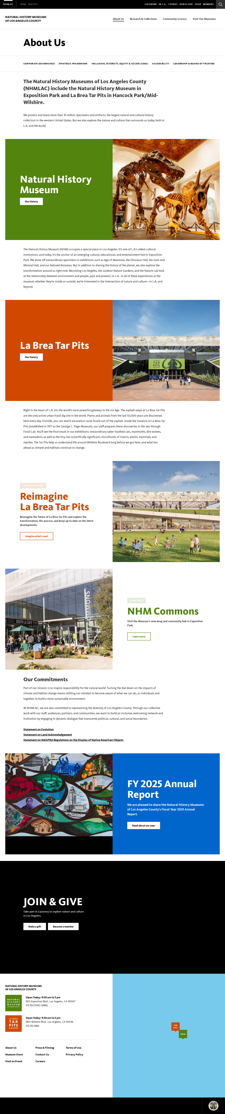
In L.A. (162, 4)
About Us (10, 1047)
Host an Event (13, 1061)
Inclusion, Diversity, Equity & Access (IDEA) (119, 63)
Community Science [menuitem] (175, 18)
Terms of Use (73, 1047)
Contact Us (42, 1054)
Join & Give (186, 4)
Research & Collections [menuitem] (143, 18)
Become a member (63, 930)
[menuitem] (8, 4)
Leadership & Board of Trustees (194, 63)
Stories (173, 4)
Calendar (151, 4)
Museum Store (14, 1054)
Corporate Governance (39, 63)
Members (208, 4)
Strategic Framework (73, 63)
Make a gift (34, 930)
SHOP (198, 4)
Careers (40, 1061)
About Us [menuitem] (118, 18)
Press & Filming (44, 1047)
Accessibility (160, 63)
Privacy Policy (74, 1054)
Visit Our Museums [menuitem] (204, 18)
